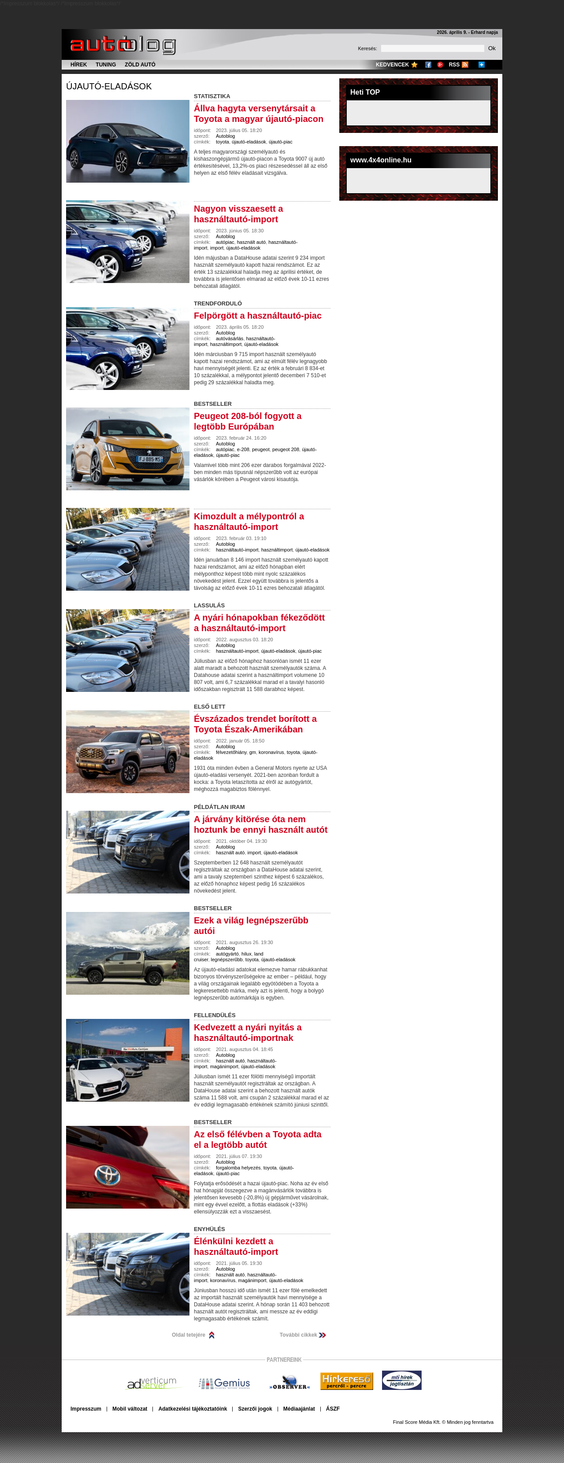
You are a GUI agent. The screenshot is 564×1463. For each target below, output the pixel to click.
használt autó (251, 242)
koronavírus (271, 752)
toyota (222, 141)
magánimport (224, 1066)
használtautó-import (237, 549)
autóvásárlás (229, 338)
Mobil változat (129, 1409)
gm (252, 752)
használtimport (226, 344)
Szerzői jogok (255, 1409)
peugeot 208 (285, 449)
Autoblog (225, 136)
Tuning (106, 65)
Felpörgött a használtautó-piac (258, 315)
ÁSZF (333, 1409)
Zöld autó (140, 65)
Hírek (78, 65)
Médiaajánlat (299, 1409)
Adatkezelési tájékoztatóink (192, 1409)
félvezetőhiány (231, 752)
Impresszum (85, 1409)
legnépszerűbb (227, 959)
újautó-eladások (109, 86)
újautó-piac (281, 141)
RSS (454, 65)
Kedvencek (392, 65)
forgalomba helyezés (238, 1167)
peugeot (261, 449)
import (217, 247)
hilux (246, 953)
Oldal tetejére (188, 1335)
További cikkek (298, 1335)
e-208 (243, 449)
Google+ (440, 65)
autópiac (225, 242)
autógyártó (227, 953)
